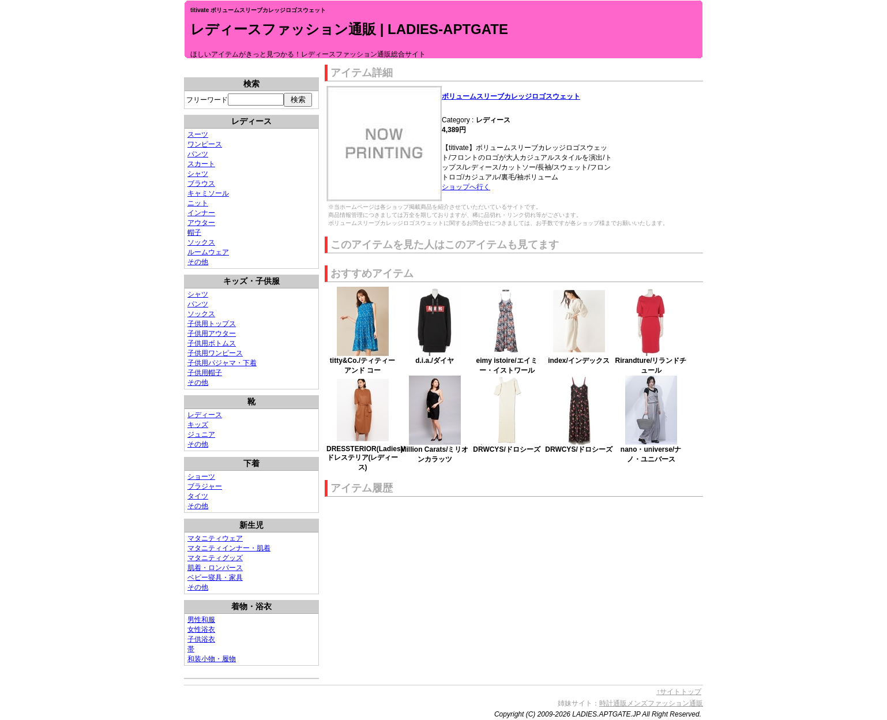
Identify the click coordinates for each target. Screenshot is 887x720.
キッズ (197, 425)
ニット (197, 203)
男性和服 (201, 620)
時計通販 (613, 703)
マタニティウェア (215, 538)
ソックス (201, 242)
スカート (201, 164)
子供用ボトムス (211, 343)
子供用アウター (211, 333)
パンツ (197, 154)
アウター (201, 223)
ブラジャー (204, 486)
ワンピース (204, 144)
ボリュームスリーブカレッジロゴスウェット (511, 96)
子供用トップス (211, 324)
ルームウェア (208, 252)
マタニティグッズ (215, 558)
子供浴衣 (201, 639)
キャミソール (208, 193)
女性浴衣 (201, 629)
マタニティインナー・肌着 (228, 548)
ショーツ (201, 476)
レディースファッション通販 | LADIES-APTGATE (349, 29)
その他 (197, 262)
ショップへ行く (466, 187)
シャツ (197, 174)
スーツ (197, 134)
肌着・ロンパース (215, 568)
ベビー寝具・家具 (215, 577)
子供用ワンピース (215, 353)
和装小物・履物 (211, 659)
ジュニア (201, 434)
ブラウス (201, 183)
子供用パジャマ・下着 (222, 363)
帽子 (194, 232)
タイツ (197, 496)
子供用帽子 (204, 373)
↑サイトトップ (678, 692)
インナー (201, 213)
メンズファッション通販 (665, 703)
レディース (204, 415)
